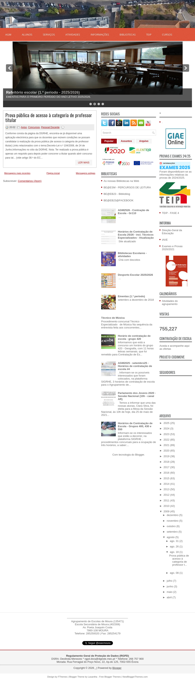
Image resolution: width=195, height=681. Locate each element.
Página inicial (53, 173)
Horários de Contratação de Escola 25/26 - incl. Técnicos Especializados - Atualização (136, 234)
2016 (167, 472)
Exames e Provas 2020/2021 (172, 248)
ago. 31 (174, 541)
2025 (167, 423)
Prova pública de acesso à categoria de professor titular (48, 117)
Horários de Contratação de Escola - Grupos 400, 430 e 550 (135, 426)
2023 (167, 434)
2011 (167, 500)
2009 (167, 511)
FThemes (62, 677)
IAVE (165, 239)
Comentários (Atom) (29, 180)
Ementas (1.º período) (131, 296)
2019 (167, 456)
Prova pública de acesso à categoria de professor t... (179, 560)
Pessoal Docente (50, 127)
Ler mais (83, 162)
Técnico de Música (113, 317)
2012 (167, 494)
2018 (167, 461)
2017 (167, 467)
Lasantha (92, 677)
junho (170, 586)
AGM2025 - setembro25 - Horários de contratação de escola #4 (135, 366)
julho (170, 580)
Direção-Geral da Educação (172, 232)
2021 (167, 445)
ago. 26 (174, 546)
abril (169, 597)
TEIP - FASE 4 (170, 212)
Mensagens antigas (85, 173)
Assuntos (126, 141)
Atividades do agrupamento (170, 302)
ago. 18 (174, 551)
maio (170, 591)
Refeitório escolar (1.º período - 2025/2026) (43, 92)
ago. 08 (174, 572)
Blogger (139, 454)
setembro (173, 531)
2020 (167, 450)
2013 (167, 489)
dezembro (173, 515)
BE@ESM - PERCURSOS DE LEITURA (127, 187)
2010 (167, 505)
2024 (167, 428)
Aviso (24, 127)
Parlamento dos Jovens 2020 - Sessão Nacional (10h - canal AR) (137, 396)
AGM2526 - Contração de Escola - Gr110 (133, 212)
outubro (172, 526)
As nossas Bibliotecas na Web (121, 180)
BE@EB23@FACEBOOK (118, 200)
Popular (109, 141)
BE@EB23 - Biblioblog (117, 193)
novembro (173, 520)
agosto (171, 537)
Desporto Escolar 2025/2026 (135, 274)
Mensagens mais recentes (17, 173)
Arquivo (143, 141)
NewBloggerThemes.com (135, 677)
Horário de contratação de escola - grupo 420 (134, 337)
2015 (167, 478)
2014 (167, 483)
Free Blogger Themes (110, 677)
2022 (167, 439)
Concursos (34, 127)
